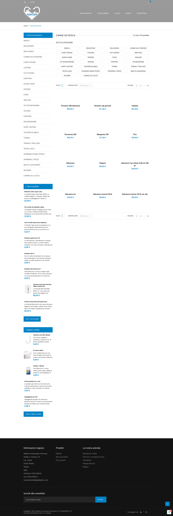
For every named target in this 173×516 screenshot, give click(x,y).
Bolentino (29, 46)
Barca (27, 41)
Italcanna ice (70, 194)
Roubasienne (30, 122)
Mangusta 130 (102, 134)
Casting (27, 68)
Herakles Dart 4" (29, 253)
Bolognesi (29, 51)
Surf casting (30, 127)
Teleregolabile (31, 132)
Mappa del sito (89, 463)
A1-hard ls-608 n (38, 350)
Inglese (27, 100)
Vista (58, 85)
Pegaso (103, 163)
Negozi (86, 467)
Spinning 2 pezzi (31, 159)
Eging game (29, 84)
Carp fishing (30, 62)
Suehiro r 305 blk (38, 366)
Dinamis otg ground (102, 106)
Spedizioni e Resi (90, 454)
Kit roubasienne (31, 105)
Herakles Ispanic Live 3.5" (32, 238)
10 (148, 86)
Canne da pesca (34, 35)
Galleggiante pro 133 (30, 397)
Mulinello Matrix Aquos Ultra (33, 191)
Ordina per (73, 85)
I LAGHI (117, 13)
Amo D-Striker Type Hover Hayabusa (35, 222)
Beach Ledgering (32, 165)
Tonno (27, 138)
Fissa (26, 95)
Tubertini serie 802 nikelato (41, 335)
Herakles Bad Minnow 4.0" (32, 269)
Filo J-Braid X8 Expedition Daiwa (34, 207)
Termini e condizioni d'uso (93, 457)
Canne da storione (33, 57)
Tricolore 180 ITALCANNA (70, 106)
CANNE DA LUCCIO (32, 176)
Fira (134, 134)
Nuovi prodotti (62, 457)
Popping (28, 116)
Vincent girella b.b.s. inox (32, 381)
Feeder (27, 89)
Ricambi (27, 170)
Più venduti (60, 460)
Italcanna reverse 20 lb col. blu (135, 194)
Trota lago (29, 149)
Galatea (135, 106)
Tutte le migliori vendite (33, 414)
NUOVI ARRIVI (103, 13)
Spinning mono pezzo (34, 154)
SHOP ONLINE (85, 13)
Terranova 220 (70, 134)
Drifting (28, 78)
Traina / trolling (32, 143)
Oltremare (70, 163)
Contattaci (87, 460)
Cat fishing (29, 73)
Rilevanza (86, 85)
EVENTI (128, 13)
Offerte (59, 454)
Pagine (130, 85)
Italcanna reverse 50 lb (102, 194)
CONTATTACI (142, 13)
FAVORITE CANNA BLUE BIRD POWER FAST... (36, 301)
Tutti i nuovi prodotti (32, 319)
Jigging (27, 111)
